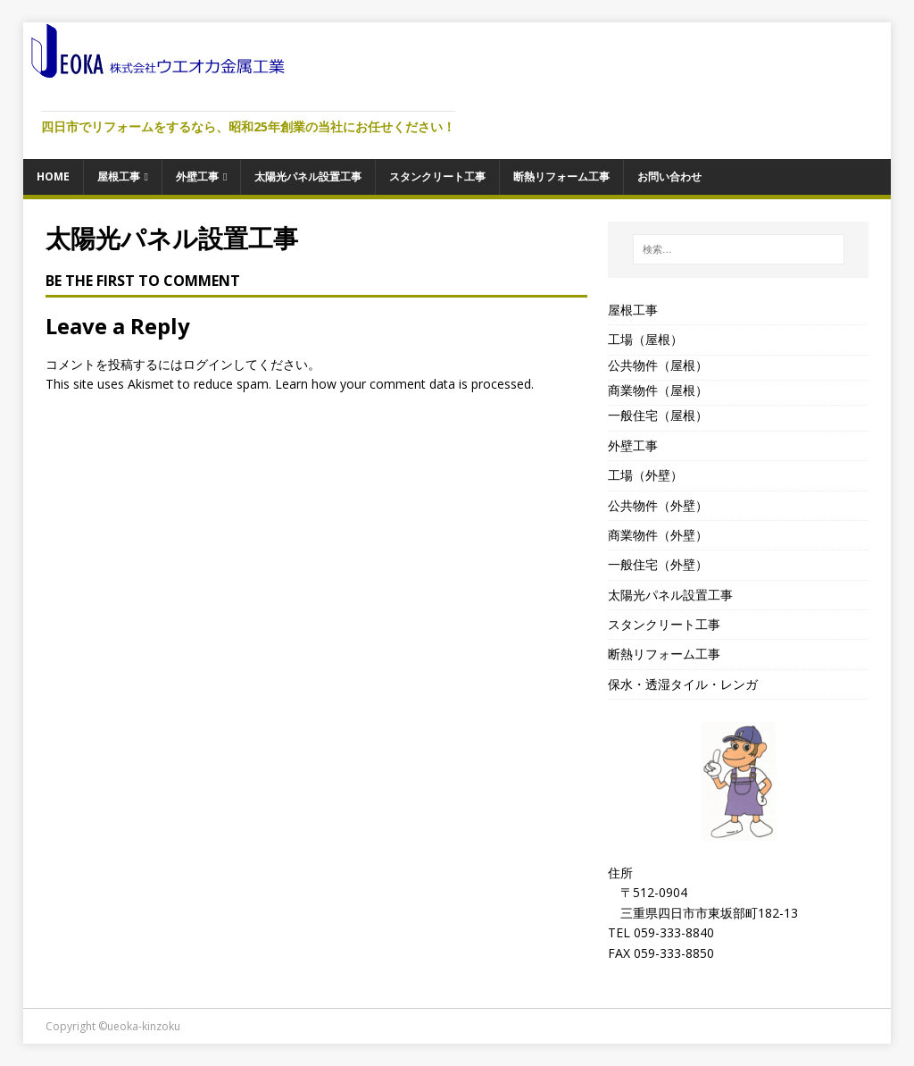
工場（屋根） (645, 339)
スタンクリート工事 (437, 176)
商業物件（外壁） (658, 534)
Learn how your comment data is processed (403, 383)
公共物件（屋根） (658, 365)
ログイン (208, 364)
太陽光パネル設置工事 (307, 176)
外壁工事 (197, 176)
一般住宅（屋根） (658, 415)
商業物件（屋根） (658, 390)
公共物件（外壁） (658, 505)
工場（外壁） (645, 474)
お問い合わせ (669, 176)
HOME (53, 176)
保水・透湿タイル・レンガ (683, 684)
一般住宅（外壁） (658, 564)
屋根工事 (118, 176)
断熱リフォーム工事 (561, 176)
